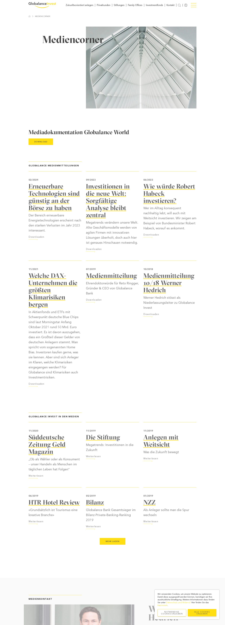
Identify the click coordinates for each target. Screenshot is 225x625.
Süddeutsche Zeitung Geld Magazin (47, 453)
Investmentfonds (154, 7)
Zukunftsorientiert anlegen (79, 7)
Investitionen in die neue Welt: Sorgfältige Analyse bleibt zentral (108, 209)
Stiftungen (119, 7)
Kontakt (170, 7)
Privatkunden (103, 7)
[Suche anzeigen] (179, 7)
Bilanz (95, 511)
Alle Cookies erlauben (202, 613)
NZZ (149, 511)
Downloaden (36, 245)
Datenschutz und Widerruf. (178, 602)
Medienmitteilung (111, 284)
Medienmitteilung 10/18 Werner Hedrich (168, 291)
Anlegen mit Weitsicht (161, 449)
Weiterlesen (36, 484)
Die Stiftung (103, 446)
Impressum (162, 605)
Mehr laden (113, 545)
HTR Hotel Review (54, 511)
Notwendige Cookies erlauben (172, 613)
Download (40, 145)
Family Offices (135, 7)
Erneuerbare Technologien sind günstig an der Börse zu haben (54, 205)
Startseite (29, 20)
